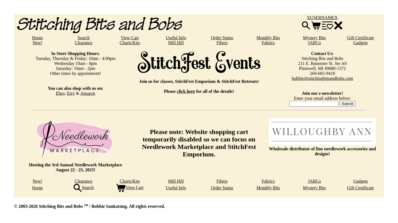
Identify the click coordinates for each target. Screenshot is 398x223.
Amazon (87, 93)
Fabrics (268, 42)
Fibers (222, 42)
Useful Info (176, 37)
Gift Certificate (360, 37)
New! (38, 42)
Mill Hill (176, 42)
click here (186, 91)
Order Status (222, 37)
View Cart (130, 37)
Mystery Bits (314, 37)
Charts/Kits (130, 42)
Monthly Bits (268, 37)
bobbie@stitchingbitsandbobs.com (322, 78)
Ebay (60, 93)
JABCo (314, 42)
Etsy (71, 93)
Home (37, 37)
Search (84, 37)
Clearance (84, 42)
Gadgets (360, 42)
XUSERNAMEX (322, 17)
